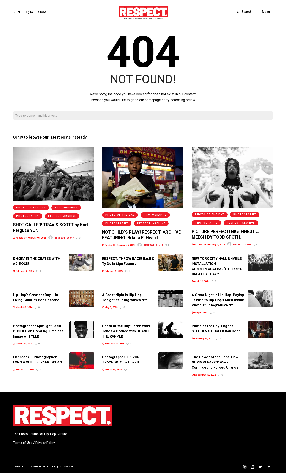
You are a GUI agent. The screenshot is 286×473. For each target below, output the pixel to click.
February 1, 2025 (112, 271)
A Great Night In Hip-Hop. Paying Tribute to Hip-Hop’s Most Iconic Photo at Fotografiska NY (218, 300)
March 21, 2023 (22, 343)
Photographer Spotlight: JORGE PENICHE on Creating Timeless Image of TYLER (38, 331)
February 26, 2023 (113, 343)
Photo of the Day (31, 207)
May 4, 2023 (199, 312)
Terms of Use (22, 443)
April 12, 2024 (200, 281)
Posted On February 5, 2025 (118, 245)
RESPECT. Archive (62, 216)
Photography (66, 207)
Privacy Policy (45, 443)
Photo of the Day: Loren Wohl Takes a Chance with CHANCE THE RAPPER (126, 331)
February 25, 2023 (203, 338)
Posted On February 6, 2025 (29, 237)
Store (42, 12)
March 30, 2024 (22, 307)
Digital (28, 12)
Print (16, 12)
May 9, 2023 (110, 307)
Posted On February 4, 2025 (208, 244)
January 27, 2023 (23, 369)
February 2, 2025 (23, 271)
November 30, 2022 (204, 374)
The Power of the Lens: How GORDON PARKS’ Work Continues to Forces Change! (215, 362)
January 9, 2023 (112, 369)
